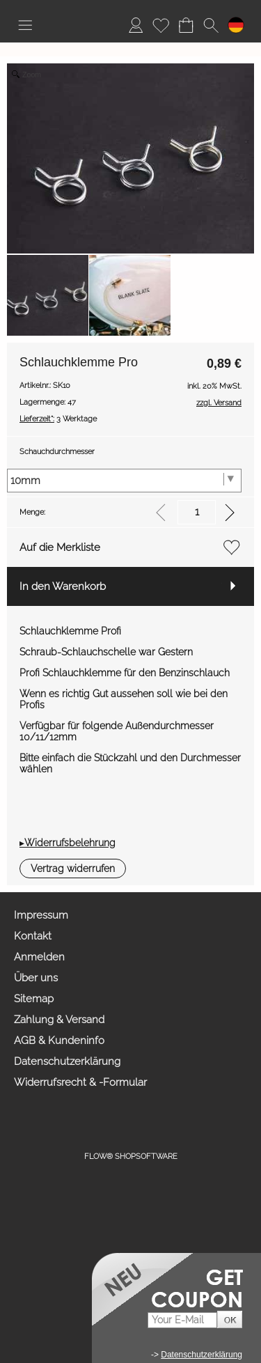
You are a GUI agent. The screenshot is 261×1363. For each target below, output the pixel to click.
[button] (25, 25)
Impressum (41, 915)
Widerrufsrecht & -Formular (80, 1082)
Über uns (36, 978)
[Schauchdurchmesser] (124, 480)
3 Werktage (58, 418)
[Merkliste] (161, 25)
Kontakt (33, 936)
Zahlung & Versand (59, 1019)
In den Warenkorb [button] (62, 586)
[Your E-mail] (182, 1320)
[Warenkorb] (186, 25)
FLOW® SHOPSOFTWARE (130, 1156)
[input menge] (196, 512)
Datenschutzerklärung (67, 1061)
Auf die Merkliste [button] (59, 547)
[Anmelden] (136, 25)
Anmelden (39, 957)
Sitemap (34, 998)
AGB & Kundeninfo (59, 1040)
